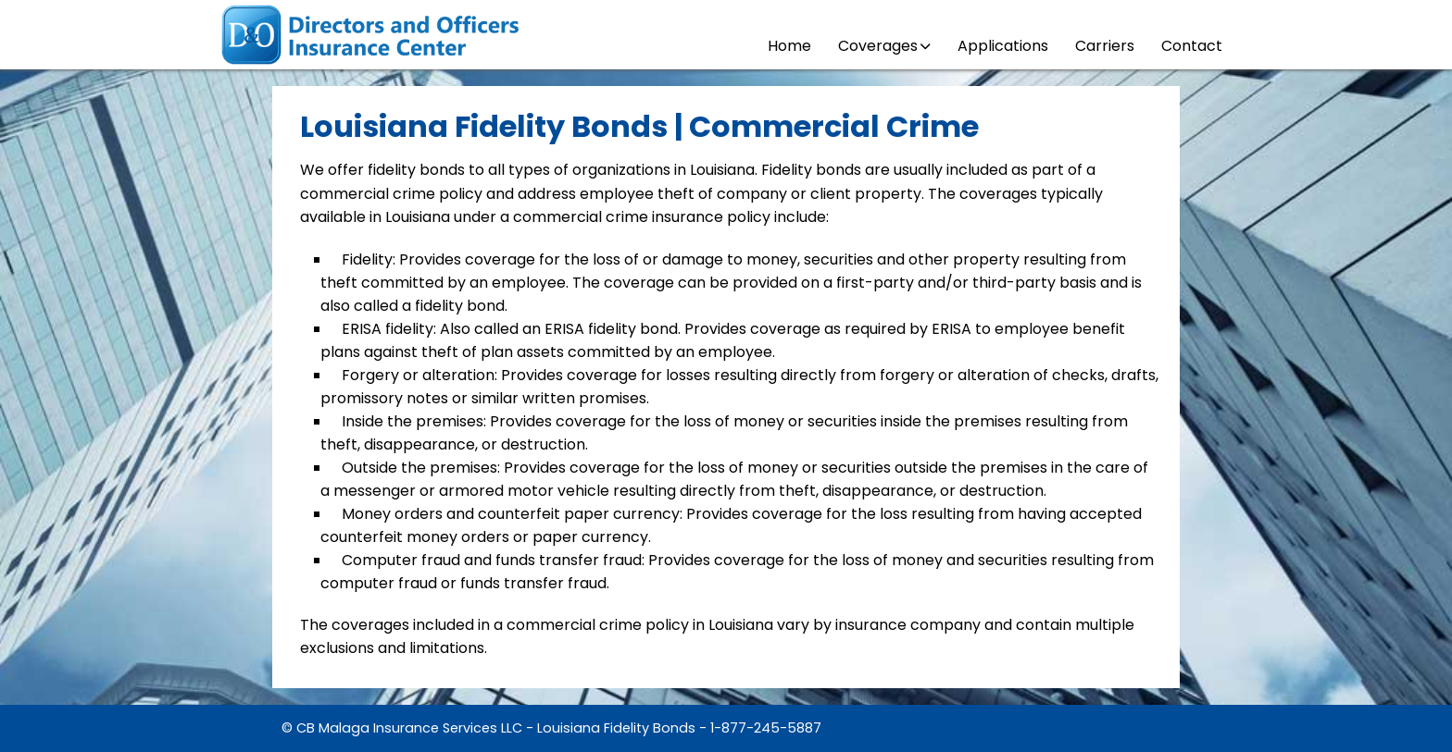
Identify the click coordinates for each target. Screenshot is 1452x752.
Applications (1003, 45)
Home (789, 45)
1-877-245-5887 (765, 728)
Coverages (884, 45)
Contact (1191, 45)
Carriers (1104, 45)
